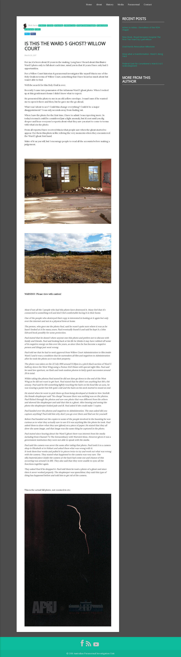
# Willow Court (70, 25)
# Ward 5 (42, 25)
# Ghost (50, 25)
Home (89, 4)
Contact (148, 4)
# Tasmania (29, 29)
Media (121, 4)
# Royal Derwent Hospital (86, 25)
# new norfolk (102, 25)
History (109, 4)
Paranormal (134, 4)
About (99, 4)
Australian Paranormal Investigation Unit (94, 653)
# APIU (37, 29)
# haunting (59, 25)
